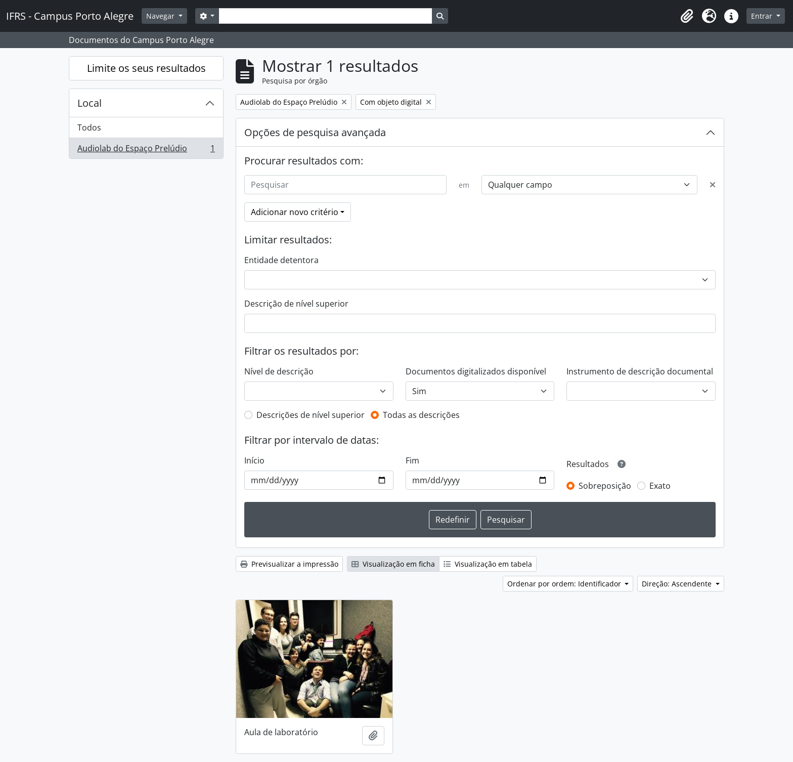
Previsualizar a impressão (289, 564)
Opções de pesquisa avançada (315, 132)
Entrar (762, 16)
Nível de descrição (279, 371)
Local (89, 103)
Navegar (161, 16)
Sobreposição (605, 485)
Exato (660, 485)
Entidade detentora (281, 260)
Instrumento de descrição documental (639, 371)
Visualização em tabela (488, 564)
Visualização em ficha (393, 564)
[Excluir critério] (713, 185)
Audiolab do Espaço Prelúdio (146, 150)
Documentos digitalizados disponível (476, 371)
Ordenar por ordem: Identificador (565, 583)
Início (254, 460)
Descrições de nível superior (310, 414)
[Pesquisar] (345, 184)
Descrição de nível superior (296, 303)
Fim (412, 460)
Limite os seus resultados (146, 68)
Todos (89, 127)
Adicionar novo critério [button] (294, 212)
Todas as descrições (421, 414)
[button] (687, 16)
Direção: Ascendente (678, 583)
